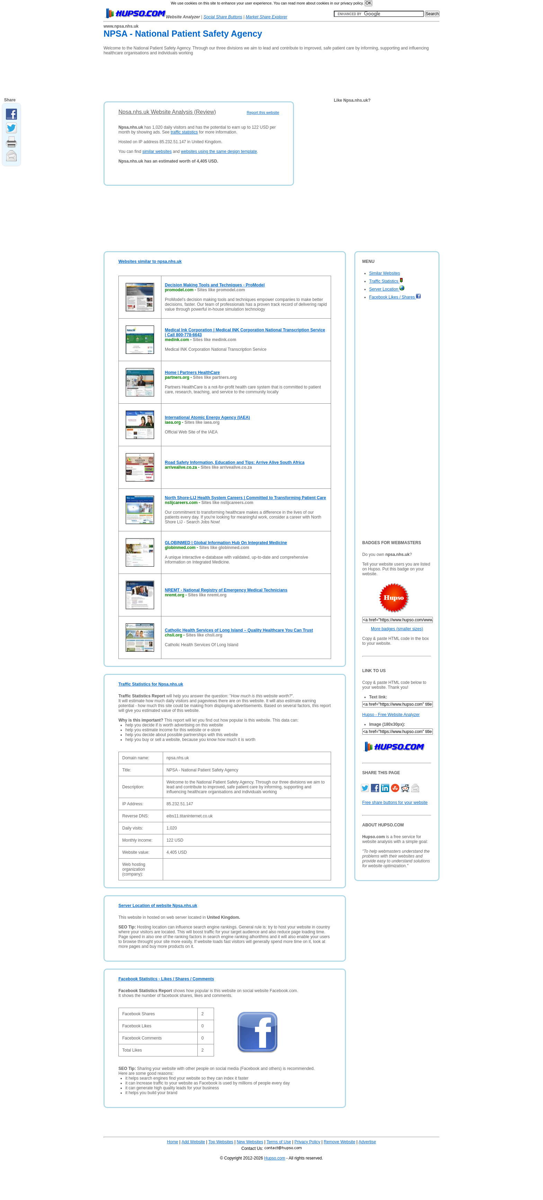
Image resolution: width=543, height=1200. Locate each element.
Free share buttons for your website (395, 802)
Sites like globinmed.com (224, 547)
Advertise (367, 1141)
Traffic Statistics (386, 281)
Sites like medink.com (214, 339)
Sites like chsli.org (204, 635)
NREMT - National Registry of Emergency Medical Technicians (226, 590)
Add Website (193, 1141)
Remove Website (339, 1141)
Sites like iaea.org (202, 422)
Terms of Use (279, 1141)
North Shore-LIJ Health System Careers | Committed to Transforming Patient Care (245, 497)
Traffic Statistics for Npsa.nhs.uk (150, 684)
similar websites (157, 151)
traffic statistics (184, 132)
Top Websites (220, 1141)
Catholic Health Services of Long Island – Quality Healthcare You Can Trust (239, 630)
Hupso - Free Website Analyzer (391, 714)
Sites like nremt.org (207, 595)
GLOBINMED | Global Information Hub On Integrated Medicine (226, 542)
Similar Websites (384, 273)
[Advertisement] (230, 76)
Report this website (263, 112)
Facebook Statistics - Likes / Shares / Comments (166, 979)
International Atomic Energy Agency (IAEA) (207, 417)
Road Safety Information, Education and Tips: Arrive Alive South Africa (234, 462)
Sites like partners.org (215, 377)
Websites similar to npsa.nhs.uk (150, 261)
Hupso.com (274, 1158)
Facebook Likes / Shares (395, 297)
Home (172, 1141)
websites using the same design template (219, 151)
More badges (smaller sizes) (397, 628)
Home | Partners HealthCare (192, 372)
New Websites (250, 1141)
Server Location (386, 289)
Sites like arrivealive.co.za (226, 467)
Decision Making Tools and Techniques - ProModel (215, 285)
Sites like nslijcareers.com (227, 502)
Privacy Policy (307, 1141)
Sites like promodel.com (221, 289)
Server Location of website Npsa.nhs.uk (157, 905)
